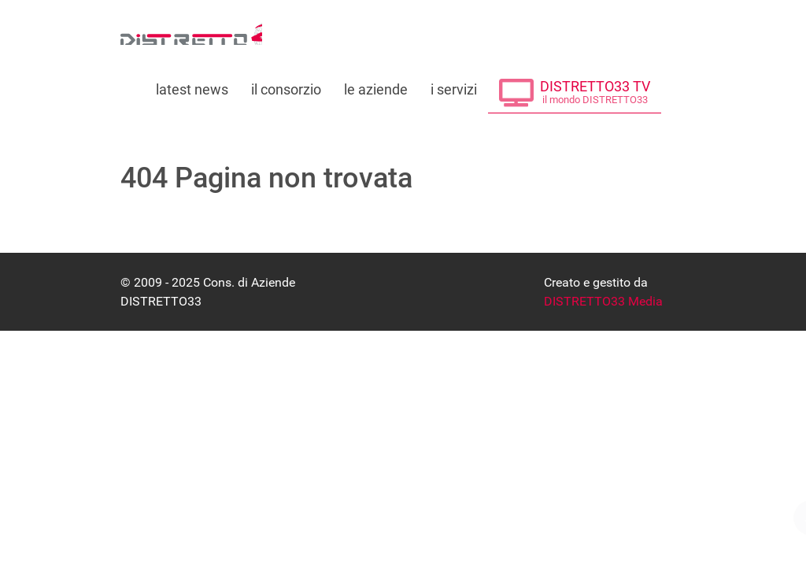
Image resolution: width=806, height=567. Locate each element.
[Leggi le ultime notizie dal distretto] (192, 85)
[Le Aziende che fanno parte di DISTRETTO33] (376, 85)
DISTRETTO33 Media (603, 301)
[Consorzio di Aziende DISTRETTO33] (191, 32)
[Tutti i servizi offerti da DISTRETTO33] (453, 85)
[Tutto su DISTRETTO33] (286, 85)
